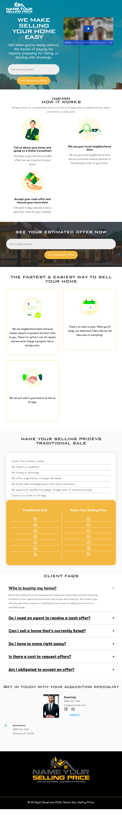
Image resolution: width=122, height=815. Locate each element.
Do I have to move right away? (37, 649)
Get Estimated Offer (34, 80)
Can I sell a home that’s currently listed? (47, 636)
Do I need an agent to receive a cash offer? (49, 623)
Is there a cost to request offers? (40, 662)
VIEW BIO (75, 721)
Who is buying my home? (33, 593)
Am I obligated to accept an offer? (41, 675)
